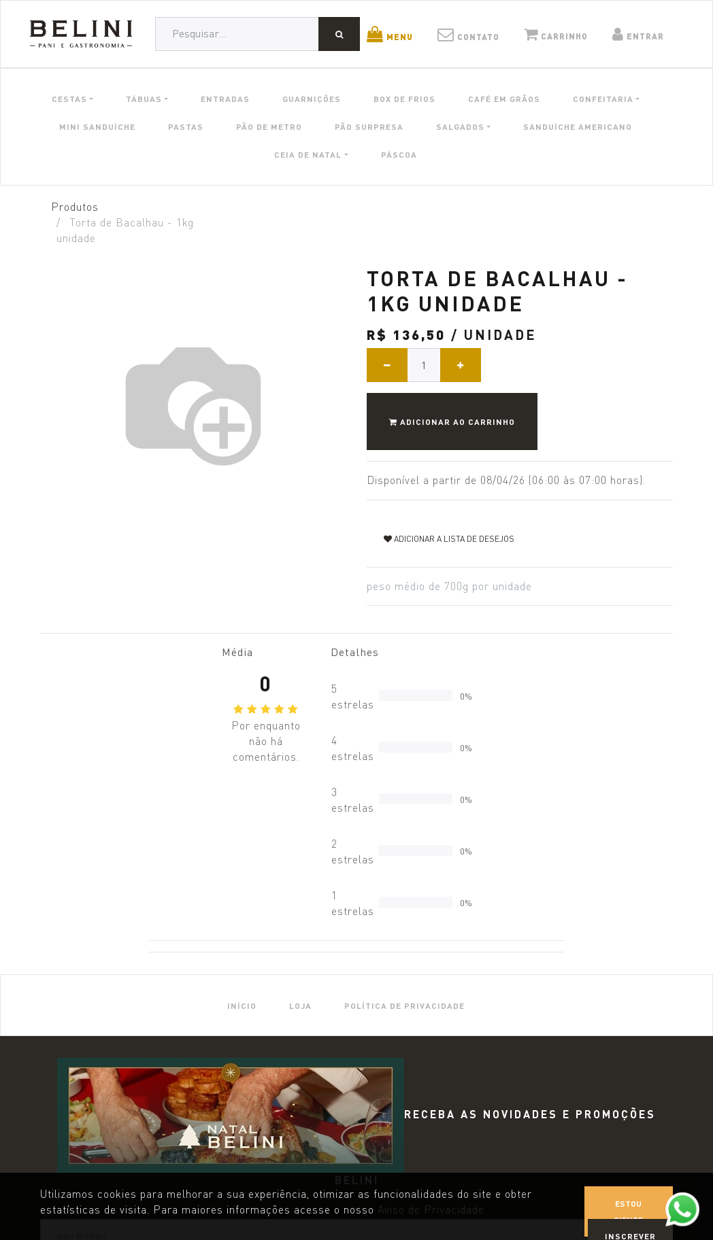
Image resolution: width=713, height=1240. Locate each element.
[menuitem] (242, 1005)
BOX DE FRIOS (404, 98)
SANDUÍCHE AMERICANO (577, 126)
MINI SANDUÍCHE (97, 126)
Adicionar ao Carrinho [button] (452, 421)
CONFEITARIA (603, 98)
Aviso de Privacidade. (432, 1209)
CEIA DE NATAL (308, 154)
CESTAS (69, 98)
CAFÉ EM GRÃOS (504, 98)
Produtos (75, 207)
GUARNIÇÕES (311, 98)
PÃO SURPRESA (369, 126)
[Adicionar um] (460, 365)
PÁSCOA (399, 154)
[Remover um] (387, 365)
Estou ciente (628, 1211)
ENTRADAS (225, 98)
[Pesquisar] (339, 34)
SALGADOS (460, 126)
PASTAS (185, 126)
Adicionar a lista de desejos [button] (449, 539)
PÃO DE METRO (269, 126)
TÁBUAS (144, 98)
